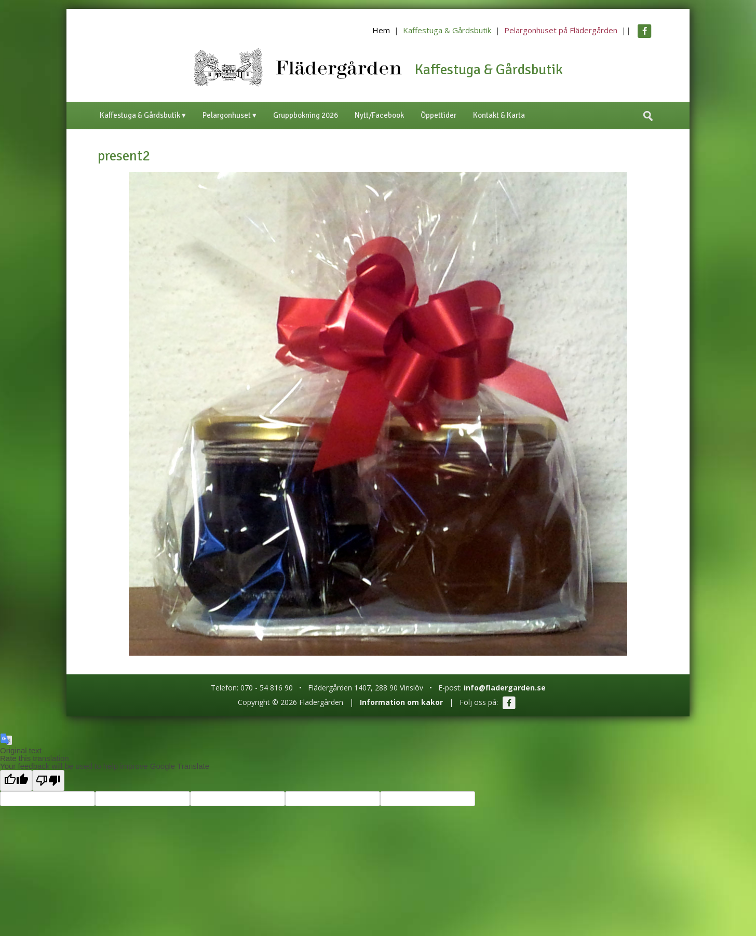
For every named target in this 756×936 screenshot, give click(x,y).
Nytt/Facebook (379, 115)
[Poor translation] (48, 780)
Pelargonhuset (227, 115)
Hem (381, 30)
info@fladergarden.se (505, 688)
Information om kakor (401, 702)
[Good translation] (16, 780)
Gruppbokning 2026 (305, 115)
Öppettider (438, 115)
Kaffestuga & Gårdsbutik (447, 30)
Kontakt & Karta (499, 115)
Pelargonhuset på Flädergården (560, 30)
